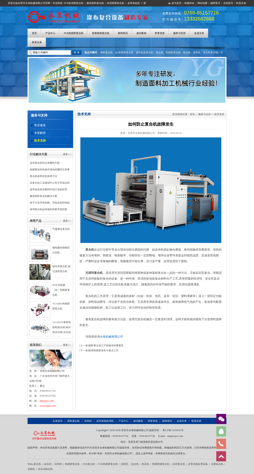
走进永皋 (199, 33)
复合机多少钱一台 (213, 52)
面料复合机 (73, 420)
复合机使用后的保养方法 (43, 176)
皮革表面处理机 (105, 420)
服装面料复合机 (95, 3)
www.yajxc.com (48, 405)
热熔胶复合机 (173, 52)
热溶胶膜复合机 (115, 3)
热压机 (145, 464)
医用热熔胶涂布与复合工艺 (104, 350)
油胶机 (31, 469)
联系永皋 (241, 3)
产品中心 (50, 33)
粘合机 (135, 464)
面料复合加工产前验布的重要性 (106, 345)
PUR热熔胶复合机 (73, 33)
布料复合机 (106, 52)
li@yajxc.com (47, 400)
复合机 (159, 52)
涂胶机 (124, 464)
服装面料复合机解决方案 (43, 196)
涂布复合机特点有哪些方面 (45, 162)
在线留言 (228, 3)
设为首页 (176, 3)
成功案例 (141, 33)
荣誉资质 (160, 33)
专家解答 (40, 133)
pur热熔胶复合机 (124, 52)
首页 (34, 33)
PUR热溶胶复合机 (73, 3)
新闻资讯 (123, 33)
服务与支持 (179, 33)
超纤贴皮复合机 (144, 52)
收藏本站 (189, 3)
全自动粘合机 (45, 469)
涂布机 (197, 52)
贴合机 (187, 52)
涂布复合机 (179, 464)
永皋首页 (58, 420)
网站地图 (202, 3)
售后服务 (40, 125)
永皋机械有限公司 (111, 336)
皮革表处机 (133, 3)
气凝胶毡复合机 (61, 229)
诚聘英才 (215, 3)
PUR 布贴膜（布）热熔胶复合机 (61, 290)
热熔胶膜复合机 (100, 33)
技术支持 (40, 140)
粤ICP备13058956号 (173, 430)
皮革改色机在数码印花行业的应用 (48, 189)
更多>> (67, 154)
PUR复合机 (89, 464)
